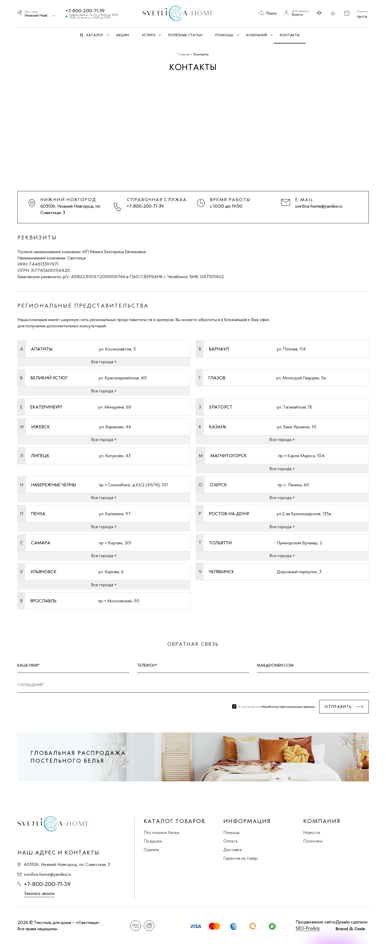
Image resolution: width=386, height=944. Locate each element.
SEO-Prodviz (308, 928)
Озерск (218, 484)
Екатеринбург (46, 407)
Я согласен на (276, 706)
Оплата (230, 841)
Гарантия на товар (240, 858)
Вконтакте (135, 925)
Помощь (231, 832)
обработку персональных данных (288, 706)
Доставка (232, 849)
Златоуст (220, 407)
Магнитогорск (228, 455)
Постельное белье (162, 832)
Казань (217, 426)
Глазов (216, 377)
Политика (312, 841)
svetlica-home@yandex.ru (318, 206)
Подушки (153, 841)
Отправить (338, 706)
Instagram (149, 925)
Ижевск (40, 426)
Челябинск (221, 571)
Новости (311, 832)
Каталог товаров (174, 821)
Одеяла (151, 849)
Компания (321, 821)
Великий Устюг (49, 377)
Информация (247, 821)
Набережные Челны (53, 484)
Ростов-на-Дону (229, 513)
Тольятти (220, 542)
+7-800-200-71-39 (85, 11)
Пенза (38, 513)
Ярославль (43, 600)
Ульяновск (43, 571)
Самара (40, 542)
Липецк (40, 455)
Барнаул (219, 349)
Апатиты (41, 349)
